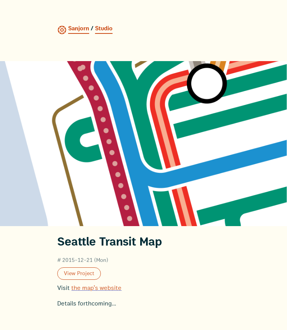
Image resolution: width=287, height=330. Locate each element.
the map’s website (96, 288)
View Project (79, 273)
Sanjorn (78, 28)
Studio (104, 28)
